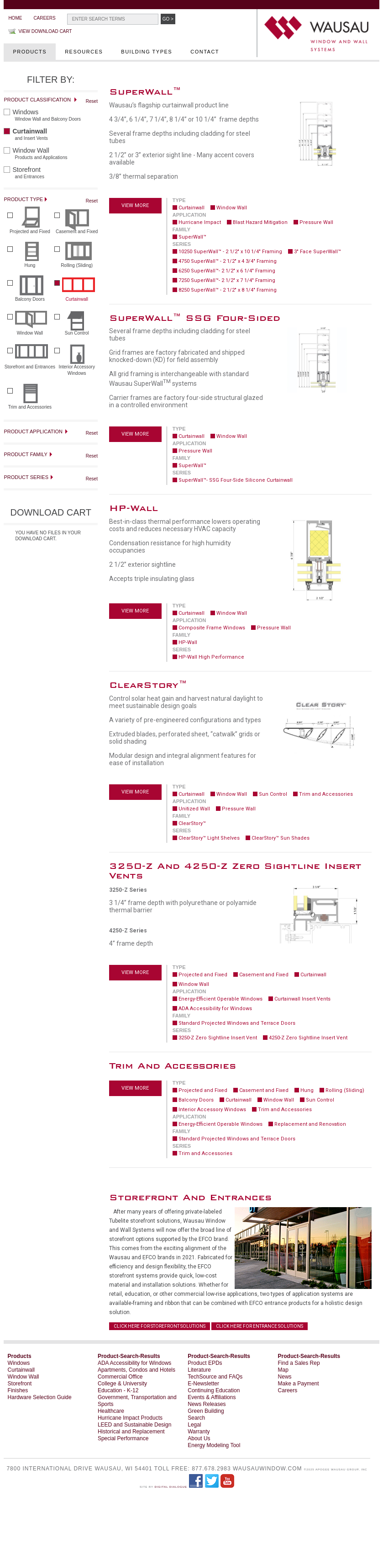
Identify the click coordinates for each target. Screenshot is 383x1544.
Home (15, 18)
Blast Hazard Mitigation (260, 222)
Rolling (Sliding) (344, 1090)
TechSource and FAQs (215, 1377)
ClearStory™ (192, 823)
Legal (194, 1425)
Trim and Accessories (326, 794)
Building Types (146, 51)
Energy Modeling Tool (214, 1445)
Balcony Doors (196, 1100)
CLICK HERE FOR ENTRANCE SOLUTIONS (259, 1326)
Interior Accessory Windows (212, 1110)
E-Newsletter (203, 1383)
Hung (307, 1090)
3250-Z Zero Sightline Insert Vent (217, 1038)
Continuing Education (214, 1390)
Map (283, 1370)
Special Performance (123, 1438)
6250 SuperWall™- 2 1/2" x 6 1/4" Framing (226, 271)
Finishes (18, 1390)
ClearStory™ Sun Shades (281, 838)
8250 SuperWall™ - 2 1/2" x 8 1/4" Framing (227, 290)
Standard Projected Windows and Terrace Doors (236, 1023)
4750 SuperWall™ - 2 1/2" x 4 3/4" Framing (227, 261)
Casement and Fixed (264, 975)
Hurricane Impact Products (130, 1418)
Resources (84, 51)
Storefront (20, 1383)
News (285, 1377)
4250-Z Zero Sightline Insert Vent (308, 1038)
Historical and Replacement (131, 1431)
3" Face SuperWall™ (317, 252)
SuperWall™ (192, 237)
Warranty (199, 1431)
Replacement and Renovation (310, 1124)
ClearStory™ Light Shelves (209, 838)
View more (135, 205)
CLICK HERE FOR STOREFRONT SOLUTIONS (159, 1326)
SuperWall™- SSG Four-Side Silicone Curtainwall (235, 480)
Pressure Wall (316, 222)
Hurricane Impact (199, 222)
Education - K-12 (118, 1390)
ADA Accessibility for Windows (215, 1009)
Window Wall (231, 208)
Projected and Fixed (202, 975)
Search (196, 1418)
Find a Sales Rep (299, 1363)
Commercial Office (120, 1377)
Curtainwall (191, 208)
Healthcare (111, 1411)
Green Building (206, 1411)
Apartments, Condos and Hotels (136, 1370)
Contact (204, 51)
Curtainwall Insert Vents (302, 999)
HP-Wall (187, 642)
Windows (19, 1363)
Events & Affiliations (212, 1397)
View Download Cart (45, 31)
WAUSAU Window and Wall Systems (319, 34)
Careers (44, 18)
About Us (199, 1438)
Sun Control (273, 794)
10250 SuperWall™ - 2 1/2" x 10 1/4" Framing (230, 252)
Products (30, 51)
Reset (92, 101)
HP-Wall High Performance (211, 657)
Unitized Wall (194, 809)
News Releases (207, 1404)
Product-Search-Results (129, 1356)
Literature (199, 1370)
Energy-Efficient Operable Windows (220, 999)
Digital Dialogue (171, 1486)
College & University (122, 1383)
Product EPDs (205, 1363)
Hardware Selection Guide (40, 1397)
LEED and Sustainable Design (134, 1425)
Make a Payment (298, 1383)
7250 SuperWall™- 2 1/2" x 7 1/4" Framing (226, 280)
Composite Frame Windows (211, 628)
